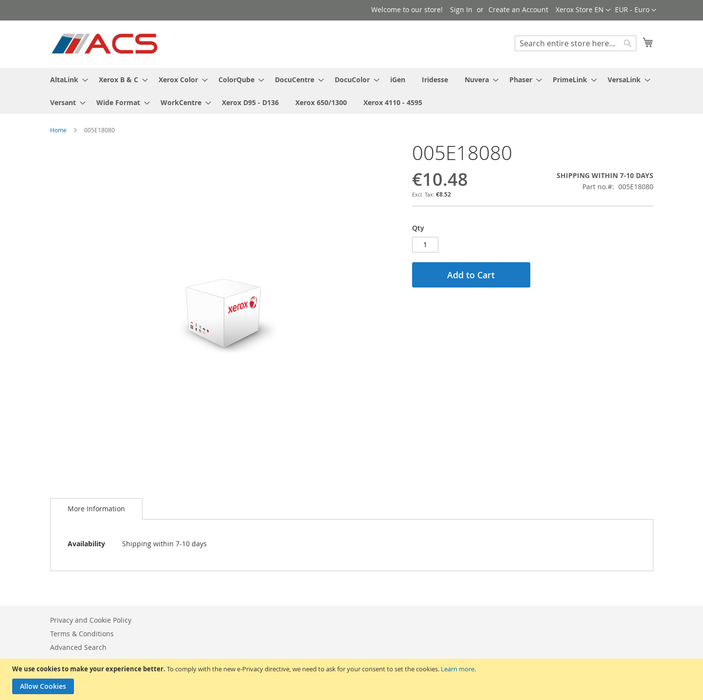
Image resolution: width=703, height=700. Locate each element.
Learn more (457, 668)
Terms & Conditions (82, 633)
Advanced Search (78, 647)
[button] (635, 10)
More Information (96, 508)
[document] (352, 679)
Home (58, 130)
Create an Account (518, 9)
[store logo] (105, 44)
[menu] (351, 91)
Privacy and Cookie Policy (90, 620)
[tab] (96, 509)
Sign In (461, 9)
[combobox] (575, 43)
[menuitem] (66, 79)
